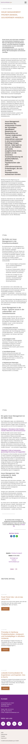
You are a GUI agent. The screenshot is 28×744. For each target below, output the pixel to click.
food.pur (14, 560)
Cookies (3, 736)
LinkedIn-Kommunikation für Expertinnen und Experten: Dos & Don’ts (13, 675)
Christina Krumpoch (16, 553)
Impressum (3, 738)
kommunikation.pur (14, 561)
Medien (12, 569)
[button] (11, 536)
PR (16, 569)
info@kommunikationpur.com (12, 712)
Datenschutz (4, 734)
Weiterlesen (5, 608)
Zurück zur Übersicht (6, 8)
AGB (2, 732)
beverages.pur (14, 558)
